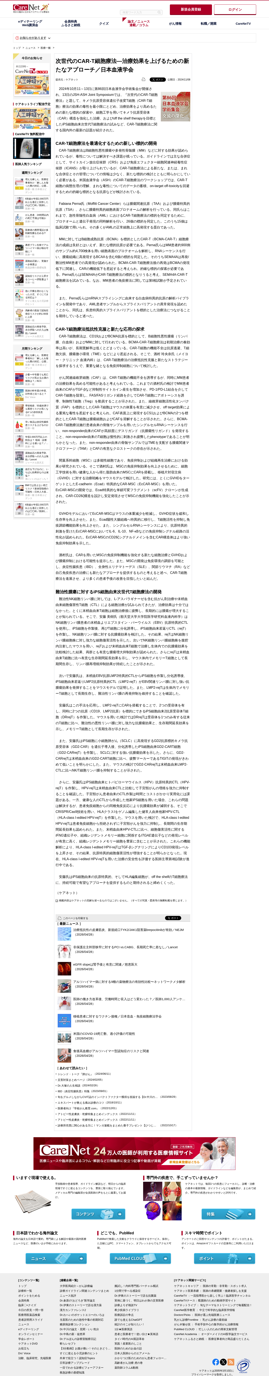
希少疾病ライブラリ (127, 1310)
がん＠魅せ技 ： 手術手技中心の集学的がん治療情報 (206, 1324)
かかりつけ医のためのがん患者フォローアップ (141, 1358)
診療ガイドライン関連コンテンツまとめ (84, 1290)
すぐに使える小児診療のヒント (79, 1353)
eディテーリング (28, 1329)
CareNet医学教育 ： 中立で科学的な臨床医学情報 (204, 1310)
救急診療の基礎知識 (72, 1372)
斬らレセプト (68, 1343)
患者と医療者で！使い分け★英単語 (136, 1334)
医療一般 (46, 47)
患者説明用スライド (30, 1319)
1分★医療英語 (123, 1329)
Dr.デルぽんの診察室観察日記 (78, 1339)
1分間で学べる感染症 (128, 1290)
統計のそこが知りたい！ (130, 1324)
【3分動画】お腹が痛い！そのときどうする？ (86, 1348)
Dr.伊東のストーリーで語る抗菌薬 (135, 1295)
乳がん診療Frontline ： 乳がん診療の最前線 (200, 1319)
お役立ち (23, 1348)
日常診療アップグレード (75, 1362)
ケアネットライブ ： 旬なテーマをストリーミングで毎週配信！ (213, 1305)
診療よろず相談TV (126, 1305)
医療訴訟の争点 (124, 1314)
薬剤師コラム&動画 (126, 1367)
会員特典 (23, 1300)
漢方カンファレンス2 (73, 1310)
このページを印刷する (75, 918)
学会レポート (26, 1339)
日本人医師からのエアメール (132, 1353)
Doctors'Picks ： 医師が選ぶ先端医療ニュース (202, 1314)
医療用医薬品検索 (29, 1314)
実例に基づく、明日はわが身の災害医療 (139, 1300)
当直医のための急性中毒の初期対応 (82, 1319)
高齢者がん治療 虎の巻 (129, 1362)
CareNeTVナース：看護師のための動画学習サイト (205, 1300)
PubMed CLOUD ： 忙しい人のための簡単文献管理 (205, 1329)
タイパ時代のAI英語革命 (129, 1339)
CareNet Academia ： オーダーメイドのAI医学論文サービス (211, 1334)
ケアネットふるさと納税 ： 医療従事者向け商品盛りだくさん (211, 1339)
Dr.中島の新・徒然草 (72, 1334)
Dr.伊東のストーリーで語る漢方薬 (81, 1305)
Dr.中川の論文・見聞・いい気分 (79, 1329)
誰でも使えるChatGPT (128, 1319)
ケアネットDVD (28, 1343)
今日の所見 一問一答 (31, 1310)
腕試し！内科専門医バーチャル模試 (136, 1286)
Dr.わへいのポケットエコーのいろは (82, 1314)
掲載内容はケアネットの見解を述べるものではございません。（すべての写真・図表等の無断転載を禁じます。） (123, 900)
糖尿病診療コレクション (75, 1324)
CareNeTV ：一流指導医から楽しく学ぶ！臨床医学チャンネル (212, 1295)
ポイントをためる (29, 1295)
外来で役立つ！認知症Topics (77, 1358)
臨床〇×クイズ (27, 1305)
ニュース (30, 47)
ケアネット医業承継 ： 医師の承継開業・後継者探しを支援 (210, 1290)
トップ (17, 47)
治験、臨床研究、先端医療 (34, 1358)
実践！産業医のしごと (128, 1343)
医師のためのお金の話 (128, 1348)
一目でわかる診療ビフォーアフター (82, 1367)
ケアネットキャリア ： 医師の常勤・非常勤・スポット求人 (210, 1286)
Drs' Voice (24, 1353)
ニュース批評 (68, 1295)
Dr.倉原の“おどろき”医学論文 (77, 1300)
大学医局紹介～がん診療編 (76, 1286)
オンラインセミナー (30, 1334)
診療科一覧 (25, 1290)
